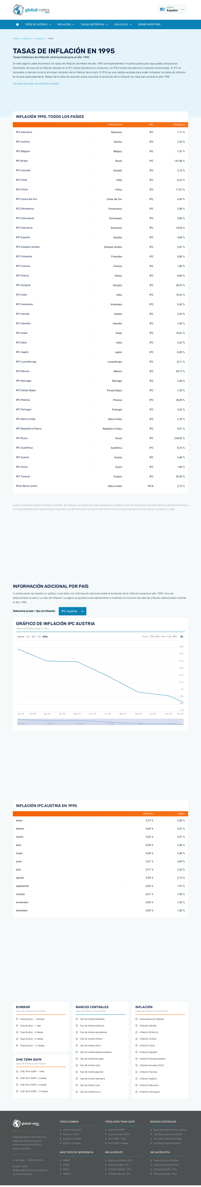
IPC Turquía (23, 476)
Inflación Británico (146, 1032)
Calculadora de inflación (149, 1019)
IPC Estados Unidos (28, 246)
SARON (65, 1160)
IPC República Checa (28, 428)
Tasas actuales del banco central (168, 1130)
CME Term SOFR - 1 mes (30, 1071)
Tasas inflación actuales (164, 1160)
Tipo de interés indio (88, 1065)
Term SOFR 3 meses (116, 1143)
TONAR (65, 1174)
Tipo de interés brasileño (90, 1019)
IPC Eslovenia (24, 227)
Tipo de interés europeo (90, 1058)
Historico (39, 38)
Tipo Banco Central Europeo (166, 1138)
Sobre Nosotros (149, 24)
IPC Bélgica (23, 151)
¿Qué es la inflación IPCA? (164, 1165)
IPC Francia (23, 265)
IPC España (23, 237)
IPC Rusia (21, 438)
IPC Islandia (23, 323)
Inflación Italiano (146, 1078)
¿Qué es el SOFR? (115, 1130)
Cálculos (123, 24)
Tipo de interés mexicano (90, 1078)
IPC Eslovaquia (25, 218)
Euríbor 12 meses (70, 1143)
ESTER (65, 1165)
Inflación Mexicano (147, 1085)
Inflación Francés (146, 1072)
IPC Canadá (23, 170)
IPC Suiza (21, 466)
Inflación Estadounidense (150, 1058)
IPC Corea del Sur (26, 199)
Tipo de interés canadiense (91, 1032)
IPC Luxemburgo (26, 361)
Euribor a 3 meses (70, 1138)
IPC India (21, 294)
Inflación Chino (145, 1045)
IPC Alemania (24, 132)
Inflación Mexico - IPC (117, 1174)
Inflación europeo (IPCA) (149, 1065)
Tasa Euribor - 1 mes (28, 1025)
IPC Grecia (22, 275)
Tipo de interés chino (88, 1045)
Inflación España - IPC (118, 1169)
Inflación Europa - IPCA (163, 1174)
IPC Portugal (23, 409)
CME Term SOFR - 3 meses (31, 1078)
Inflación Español (146, 1052)
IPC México (22, 371)
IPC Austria (23, 141)
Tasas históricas (94, 24)
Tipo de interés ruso (88, 1085)
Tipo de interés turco (88, 1092)
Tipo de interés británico (90, 1025)
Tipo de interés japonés (89, 1072)
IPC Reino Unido (25, 419)
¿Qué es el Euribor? (71, 1130)
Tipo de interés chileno (89, 1039)
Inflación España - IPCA (163, 1169)
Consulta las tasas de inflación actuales (36, 83)
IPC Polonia (23, 399)
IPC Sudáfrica (24, 447)
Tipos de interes (38, 24)
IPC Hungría (23, 285)
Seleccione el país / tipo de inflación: (34, 611)
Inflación (65, 24)
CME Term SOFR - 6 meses (31, 1085)
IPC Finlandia (24, 256)
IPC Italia (21, 342)
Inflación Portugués (147, 1092)
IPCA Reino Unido (26, 485)
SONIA (64, 1169)
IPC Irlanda (22, 313)
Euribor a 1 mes (69, 1134)
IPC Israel (21, 332)
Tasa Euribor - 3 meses (29, 1032)
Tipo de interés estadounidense (93, 1052)
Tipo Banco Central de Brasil (166, 1134)
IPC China (22, 189)
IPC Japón (22, 352)
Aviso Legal (18, 1160)
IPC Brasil (22, 160)
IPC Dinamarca (25, 208)
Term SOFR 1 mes (115, 1138)
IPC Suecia (22, 457)
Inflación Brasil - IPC (117, 1165)
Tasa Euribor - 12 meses (30, 1045)
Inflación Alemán (146, 1025)
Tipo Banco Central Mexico (165, 1143)
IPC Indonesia (24, 304)
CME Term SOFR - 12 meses (32, 1091)
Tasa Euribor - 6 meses (29, 1039)
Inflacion (27, 38)
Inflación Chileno (146, 1039)
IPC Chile (21, 179)
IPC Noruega (23, 380)
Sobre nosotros (35, 1160)
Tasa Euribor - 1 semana (30, 1019)
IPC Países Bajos (26, 390)
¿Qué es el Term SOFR (117, 1134)
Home (16, 38)
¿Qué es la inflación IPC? (119, 1160)
